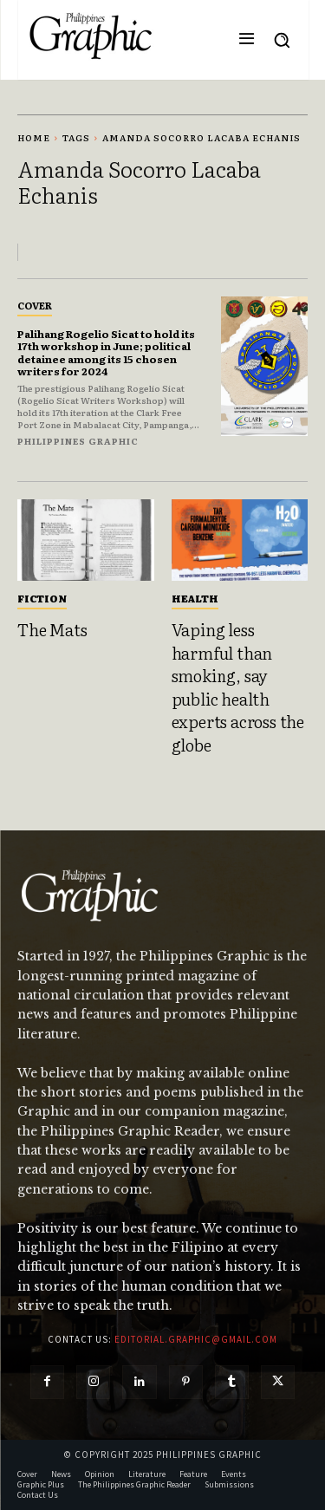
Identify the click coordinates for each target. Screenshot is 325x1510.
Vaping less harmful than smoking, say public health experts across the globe (238, 687)
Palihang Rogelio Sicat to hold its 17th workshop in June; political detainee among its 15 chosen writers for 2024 (106, 352)
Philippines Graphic (78, 440)
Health (195, 598)
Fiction (42, 598)
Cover (34, 305)
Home (33, 137)
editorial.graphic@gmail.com (195, 1339)
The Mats (52, 629)
